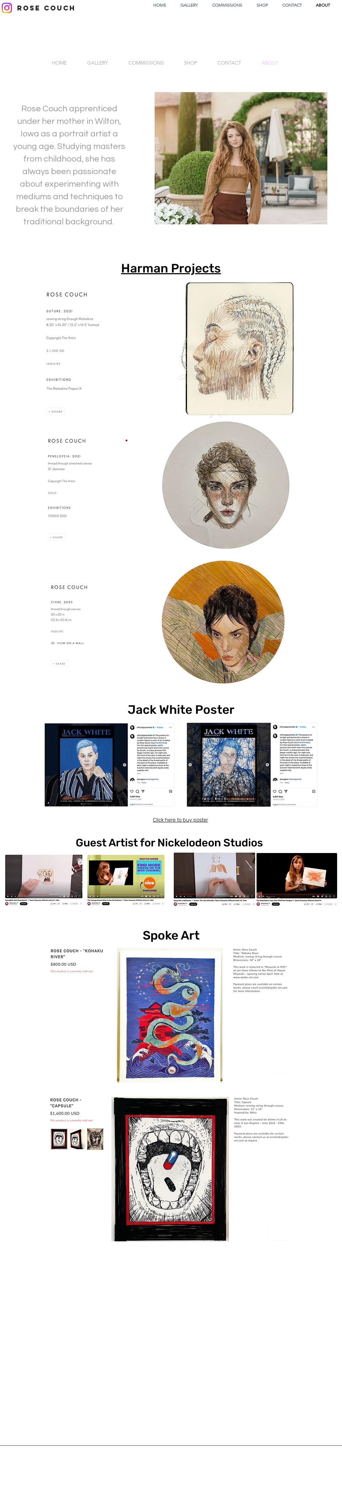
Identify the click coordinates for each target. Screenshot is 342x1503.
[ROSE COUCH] (46, 8)
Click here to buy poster (180, 820)
